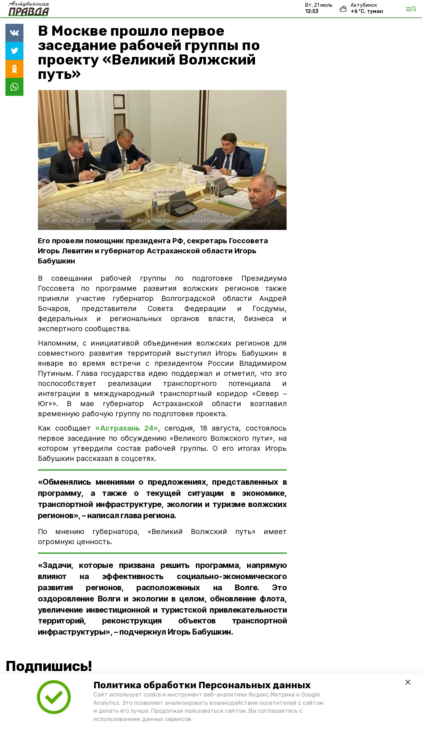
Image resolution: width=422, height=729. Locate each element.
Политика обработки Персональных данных (202, 685)
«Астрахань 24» (126, 428)
